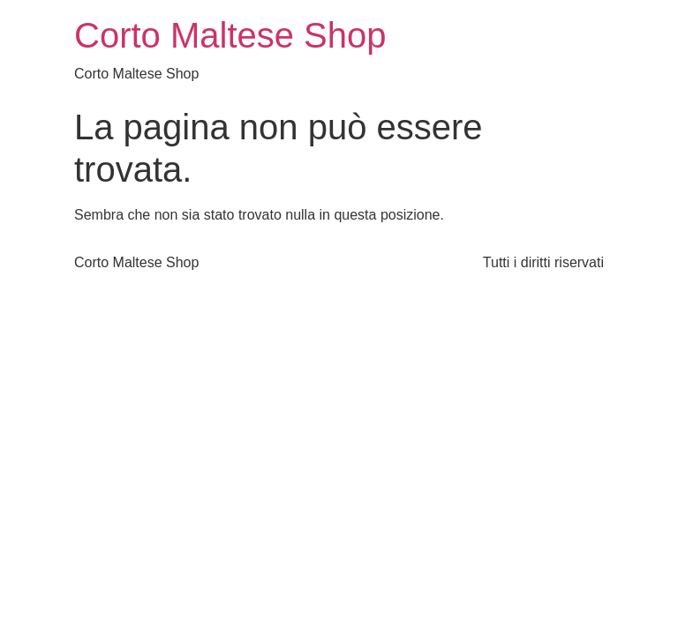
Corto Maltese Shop (230, 35)
